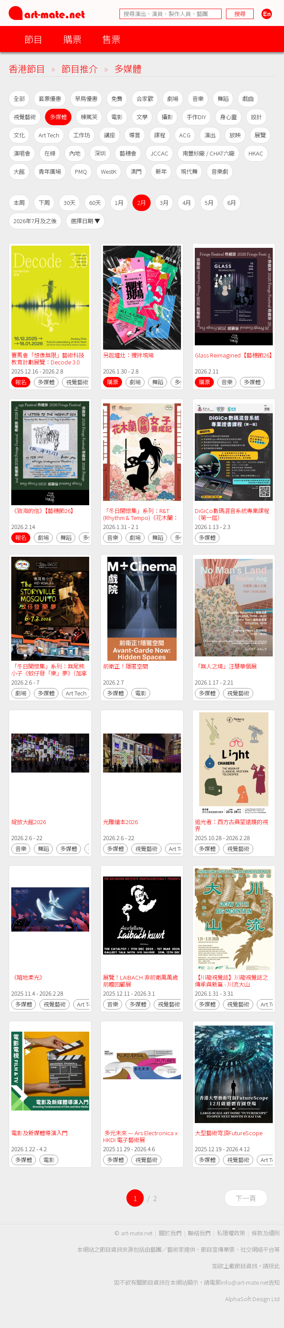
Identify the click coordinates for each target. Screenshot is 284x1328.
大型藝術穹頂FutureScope (228, 1133)
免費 (117, 98)
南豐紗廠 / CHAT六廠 (208, 153)
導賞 (134, 135)
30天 (69, 202)
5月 (209, 202)
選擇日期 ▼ (85, 221)
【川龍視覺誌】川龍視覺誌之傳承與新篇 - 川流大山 (231, 980)
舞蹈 (223, 98)
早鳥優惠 (86, 98)
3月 (164, 202)
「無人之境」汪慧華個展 (226, 666)
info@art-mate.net (244, 1282)
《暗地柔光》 (28, 977)
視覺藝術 (24, 117)
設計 (256, 117)
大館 (19, 171)
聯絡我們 (199, 1233)
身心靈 (228, 117)
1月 (119, 202)
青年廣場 (50, 171)
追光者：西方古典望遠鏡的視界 (231, 825)
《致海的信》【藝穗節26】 (43, 511)
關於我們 (170, 1233)
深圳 (100, 153)
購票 (72, 38)
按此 (274, 1266)
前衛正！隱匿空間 (125, 666)
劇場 (172, 98)
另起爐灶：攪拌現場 (128, 355)
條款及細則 (266, 1233)
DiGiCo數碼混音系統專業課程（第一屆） (232, 514)
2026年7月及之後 (35, 221)
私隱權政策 (231, 1233)
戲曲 (248, 98)
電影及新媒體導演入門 (39, 1133)
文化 (19, 135)
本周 (19, 202)
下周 (44, 202)
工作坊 (81, 135)
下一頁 (246, 1198)
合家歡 (144, 98)
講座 (109, 135)
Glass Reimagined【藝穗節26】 (235, 355)
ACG (184, 135)
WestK (108, 171)
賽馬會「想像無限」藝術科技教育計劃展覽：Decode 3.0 (47, 358)
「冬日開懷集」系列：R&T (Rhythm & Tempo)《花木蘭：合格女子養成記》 (140, 518)
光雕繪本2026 (120, 822)
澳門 (136, 171)
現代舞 (189, 171)
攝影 (167, 117)
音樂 (197, 98)
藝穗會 (127, 153)
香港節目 (27, 68)
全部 (19, 98)
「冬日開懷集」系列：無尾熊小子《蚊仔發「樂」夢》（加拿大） (49, 673)
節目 (33, 38)
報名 (20, 382)
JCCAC (159, 153)
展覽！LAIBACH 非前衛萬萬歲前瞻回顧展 (140, 980)
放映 (235, 135)
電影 (117, 117)
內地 (75, 153)
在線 (49, 153)
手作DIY (196, 117)
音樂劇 (219, 171)
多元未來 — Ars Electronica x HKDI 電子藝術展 (141, 1136)
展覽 (260, 135)
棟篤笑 (89, 117)
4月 (186, 202)
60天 (95, 202)
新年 (161, 171)
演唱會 (21, 153)
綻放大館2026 (28, 822)
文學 (142, 117)
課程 (159, 135)
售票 (111, 38)
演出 (210, 135)
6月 (231, 202)
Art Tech (49, 135)
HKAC (255, 153)
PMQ (81, 171)
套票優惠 (50, 98)
